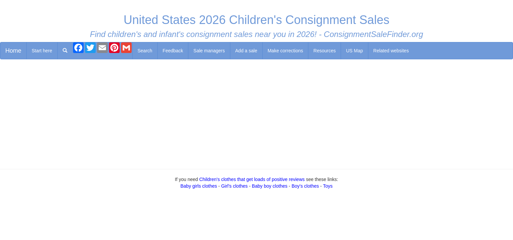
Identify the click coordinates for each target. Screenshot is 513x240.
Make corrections (285, 50)
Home (13, 50)
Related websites (391, 50)
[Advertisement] (257, 112)
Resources (324, 50)
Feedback (173, 50)
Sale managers (209, 50)
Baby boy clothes (270, 186)
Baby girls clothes (198, 186)
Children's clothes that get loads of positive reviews (252, 179)
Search (145, 50)
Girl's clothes (234, 186)
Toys (328, 186)
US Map (354, 50)
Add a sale (246, 50)
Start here (42, 50)
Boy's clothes (305, 186)
